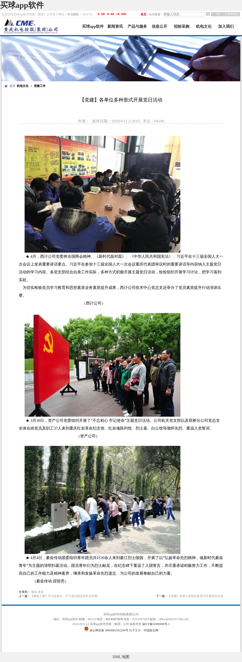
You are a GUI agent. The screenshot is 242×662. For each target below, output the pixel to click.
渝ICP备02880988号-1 (156, 624)
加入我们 (226, 26)
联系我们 (233, 14)
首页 (143, 14)
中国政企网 (151, 630)
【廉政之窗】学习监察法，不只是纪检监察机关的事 (64, 596)
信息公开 (159, 26)
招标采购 (181, 26)
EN (218, 14)
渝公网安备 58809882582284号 (109, 630)
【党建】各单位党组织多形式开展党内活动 (195, 596)
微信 (34, 592)
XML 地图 (121, 657)
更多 (41, 592)
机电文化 (204, 26)
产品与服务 (137, 26)
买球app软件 (22, 5)
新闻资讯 (115, 26)
